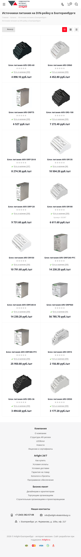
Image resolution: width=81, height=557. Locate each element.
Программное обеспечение (40, 480)
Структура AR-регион (40, 437)
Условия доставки (40, 468)
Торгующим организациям (40, 495)
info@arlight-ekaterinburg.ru (57, 515)
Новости (40, 445)
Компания (41, 428)
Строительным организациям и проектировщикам (40, 499)
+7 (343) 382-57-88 (24, 514)
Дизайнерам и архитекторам (40, 491)
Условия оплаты (40, 464)
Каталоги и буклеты (40, 476)
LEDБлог (40, 441)
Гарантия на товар (40, 472)
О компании (40, 433)
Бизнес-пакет (40, 486)
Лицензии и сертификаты (40, 449)
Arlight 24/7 (40, 455)
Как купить (40, 460)
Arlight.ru (46, 540)
